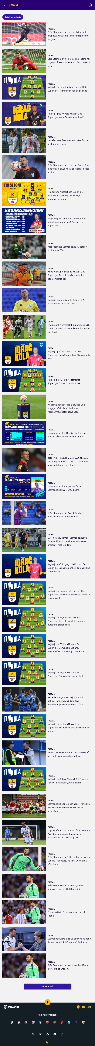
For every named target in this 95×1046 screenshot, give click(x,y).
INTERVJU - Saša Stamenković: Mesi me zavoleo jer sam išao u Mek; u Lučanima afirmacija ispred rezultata (68, 461)
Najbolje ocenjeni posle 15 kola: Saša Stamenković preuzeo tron (66, 301)
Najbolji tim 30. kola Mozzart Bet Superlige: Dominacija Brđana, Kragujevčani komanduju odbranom (66, 648)
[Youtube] (54, 1034)
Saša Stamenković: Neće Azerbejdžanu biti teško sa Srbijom (68, 967)
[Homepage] (90, 5)
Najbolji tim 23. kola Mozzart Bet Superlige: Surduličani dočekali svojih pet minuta (69, 727)
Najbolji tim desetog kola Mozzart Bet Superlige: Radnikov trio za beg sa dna (67, 89)
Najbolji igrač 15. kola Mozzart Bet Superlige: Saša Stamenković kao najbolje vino (69, 355)
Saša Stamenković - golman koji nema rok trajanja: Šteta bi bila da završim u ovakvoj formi (69, 62)
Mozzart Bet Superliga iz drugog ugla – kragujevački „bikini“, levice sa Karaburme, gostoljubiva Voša (67, 408)
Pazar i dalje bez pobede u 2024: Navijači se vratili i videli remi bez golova (68, 754)
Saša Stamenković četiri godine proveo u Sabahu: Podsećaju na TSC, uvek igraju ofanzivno (69, 860)
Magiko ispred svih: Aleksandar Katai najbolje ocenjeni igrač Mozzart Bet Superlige (67, 222)
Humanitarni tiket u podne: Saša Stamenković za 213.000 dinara (64, 488)
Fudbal (51, 29)
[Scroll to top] (48, 1002)
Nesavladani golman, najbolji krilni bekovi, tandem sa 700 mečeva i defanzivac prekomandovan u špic (65, 701)
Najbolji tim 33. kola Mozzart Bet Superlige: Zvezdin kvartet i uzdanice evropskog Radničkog (67, 621)
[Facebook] (47, 1034)
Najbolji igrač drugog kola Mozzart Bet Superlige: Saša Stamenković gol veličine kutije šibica (69, 568)
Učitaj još (47, 986)
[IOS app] (83, 1006)
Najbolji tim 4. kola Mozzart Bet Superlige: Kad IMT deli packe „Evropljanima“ (69, 781)
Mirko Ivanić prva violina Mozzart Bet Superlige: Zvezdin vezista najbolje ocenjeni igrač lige (66, 275)
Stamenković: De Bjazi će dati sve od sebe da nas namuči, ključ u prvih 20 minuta (69, 940)
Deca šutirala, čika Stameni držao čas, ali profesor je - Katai (68, 142)
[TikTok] (62, 1034)
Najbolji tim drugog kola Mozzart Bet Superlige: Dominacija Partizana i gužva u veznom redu (69, 594)
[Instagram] (33, 1034)
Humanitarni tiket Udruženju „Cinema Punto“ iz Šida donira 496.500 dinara (67, 434)
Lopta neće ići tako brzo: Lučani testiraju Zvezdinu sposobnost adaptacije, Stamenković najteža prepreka (69, 834)
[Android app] (78, 1007)
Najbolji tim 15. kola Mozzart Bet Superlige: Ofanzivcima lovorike (64, 381)
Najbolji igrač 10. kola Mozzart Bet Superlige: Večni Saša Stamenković (66, 115)
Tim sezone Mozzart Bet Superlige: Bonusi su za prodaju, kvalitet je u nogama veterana (66, 195)
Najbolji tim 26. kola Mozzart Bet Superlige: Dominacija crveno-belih (66, 674)
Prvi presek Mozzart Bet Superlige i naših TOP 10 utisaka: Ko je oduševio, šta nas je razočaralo (69, 328)
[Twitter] (40, 1034)
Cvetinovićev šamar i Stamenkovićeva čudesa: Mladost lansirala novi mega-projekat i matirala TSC (67, 541)
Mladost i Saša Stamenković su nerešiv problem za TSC (67, 248)
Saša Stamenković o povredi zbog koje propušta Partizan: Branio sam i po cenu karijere (68, 35)
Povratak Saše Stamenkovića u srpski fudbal (67, 914)
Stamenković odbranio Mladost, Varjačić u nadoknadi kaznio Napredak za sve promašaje (69, 807)
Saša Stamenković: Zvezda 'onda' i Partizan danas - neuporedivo (65, 514)
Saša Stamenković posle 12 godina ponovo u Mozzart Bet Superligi (65, 887)
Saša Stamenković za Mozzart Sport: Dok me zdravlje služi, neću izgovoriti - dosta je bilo (68, 169)
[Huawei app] (89, 1006)
